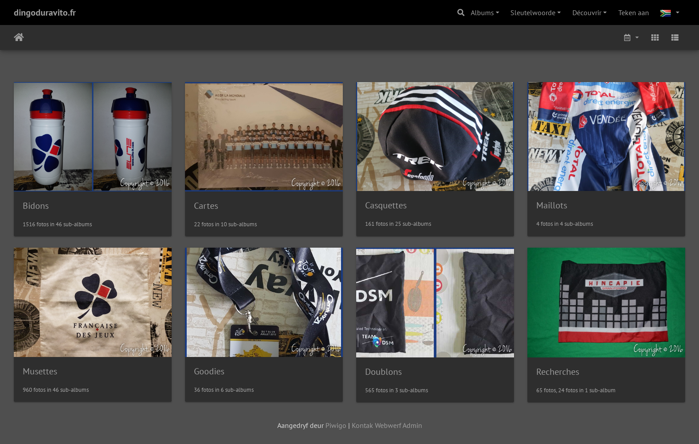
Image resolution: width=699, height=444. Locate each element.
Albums (482, 12)
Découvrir (586, 12)
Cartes (206, 206)
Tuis (19, 37)
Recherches (557, 372)
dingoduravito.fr (45, 12)
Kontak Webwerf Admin (387, 425)
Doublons (383, 372)
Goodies (209, 371)
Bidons (36, 206)
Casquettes (386, 205)
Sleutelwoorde (532, 12)
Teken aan (633, 12)
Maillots (551, 205)
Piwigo (335, 425)
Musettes (40, 371)
